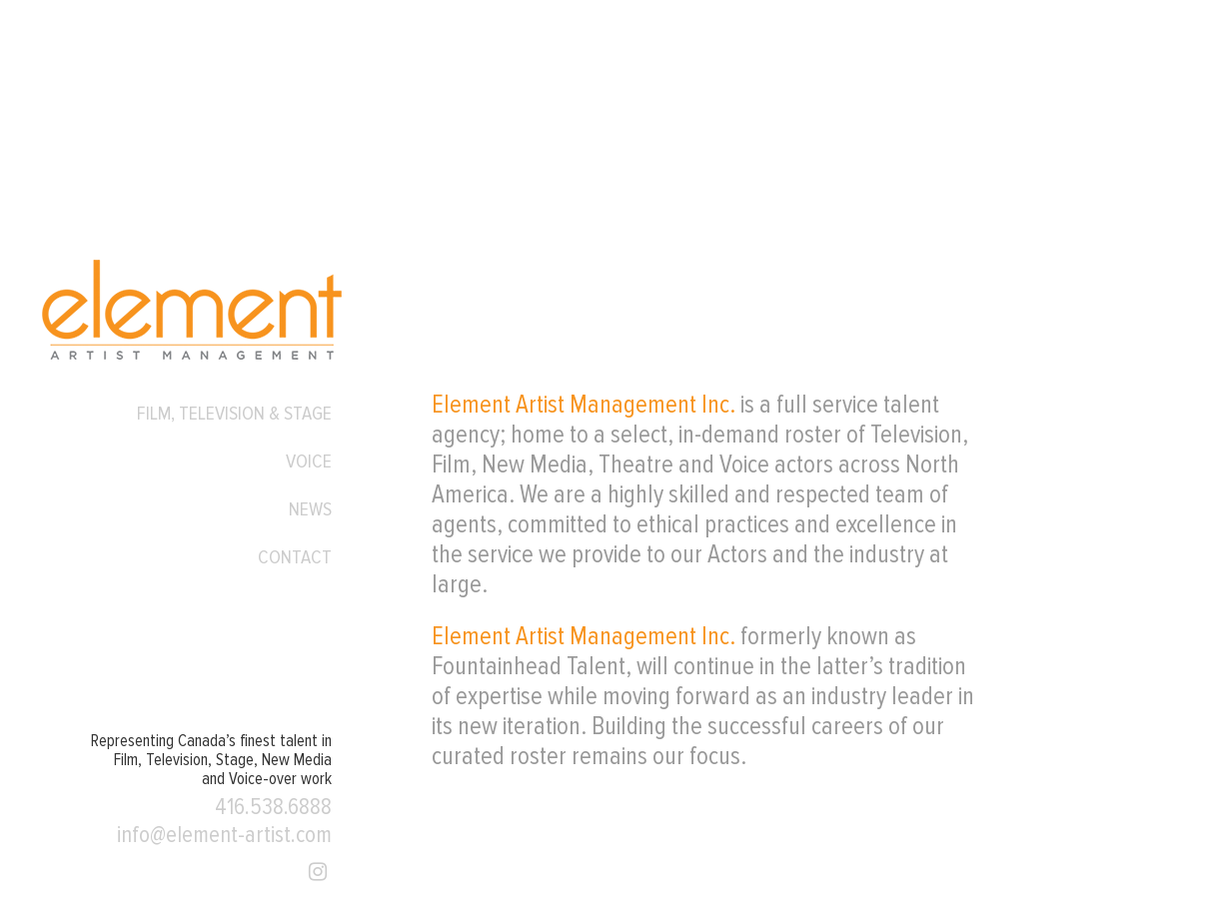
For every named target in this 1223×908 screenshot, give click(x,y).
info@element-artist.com (224, 835)
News (310, 509)
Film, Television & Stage (234, 414)
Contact (295, 557)
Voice (309, 461)
